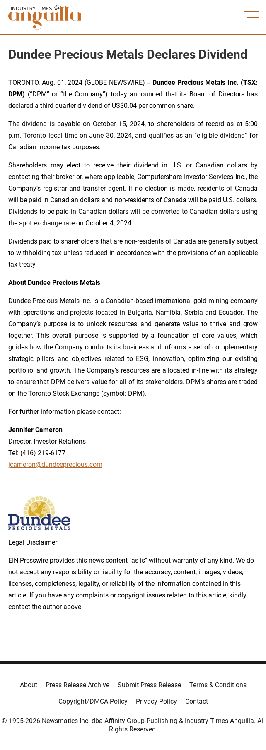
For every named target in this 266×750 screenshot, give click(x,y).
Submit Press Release (149, 685)
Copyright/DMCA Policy (93, 701)
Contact (196, 701)
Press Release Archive (77, 685)
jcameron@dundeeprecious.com (55, 464)
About (28, 685)
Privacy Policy (156, 701)
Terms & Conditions (218, 685)
